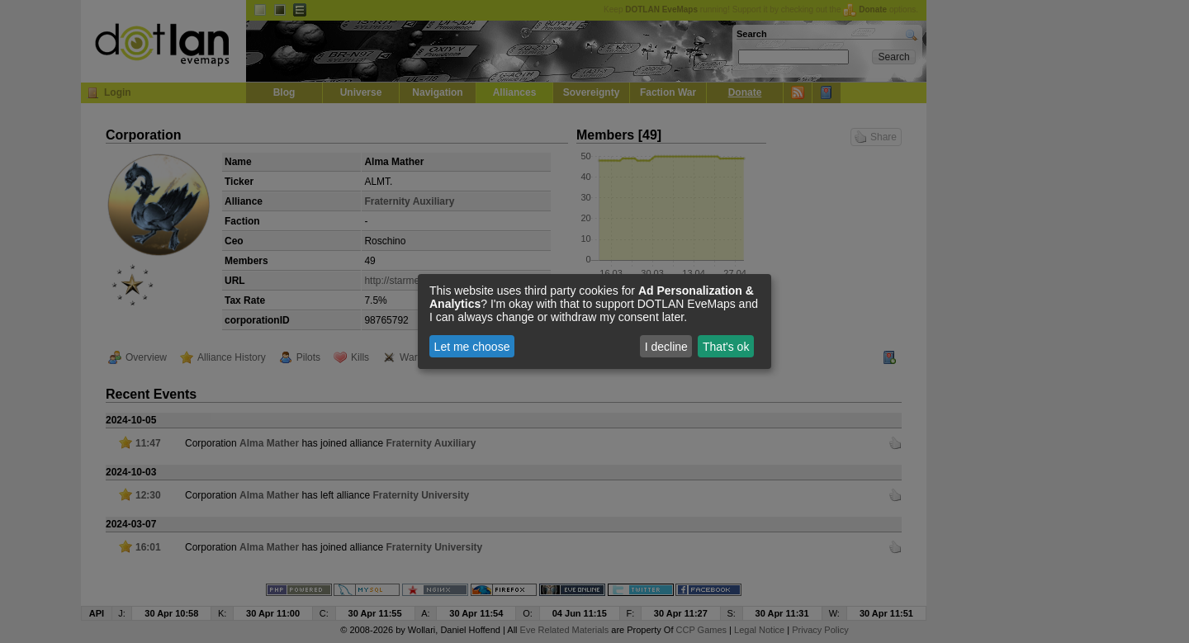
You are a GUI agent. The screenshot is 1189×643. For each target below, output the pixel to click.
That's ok (726, 346)
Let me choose (472, 346)
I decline (666, 346)
